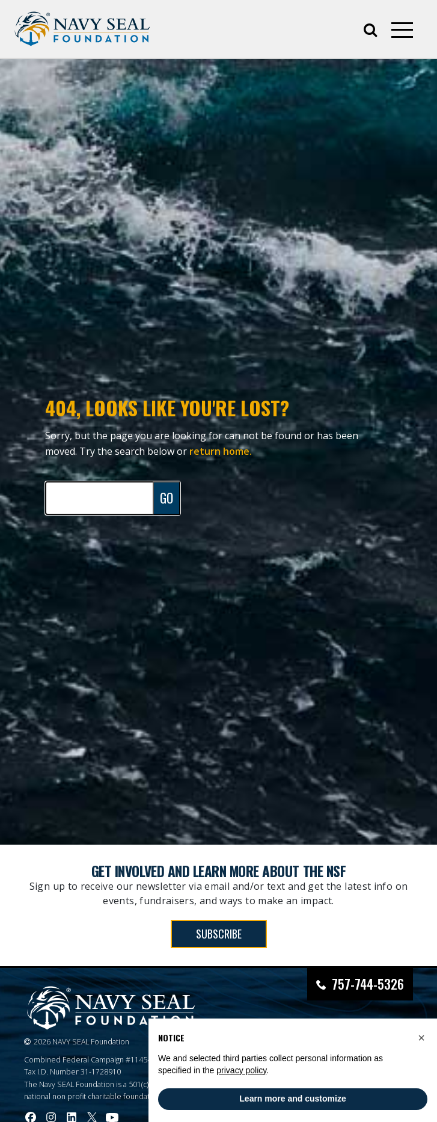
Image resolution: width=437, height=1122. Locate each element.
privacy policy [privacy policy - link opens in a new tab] (241, 1070)
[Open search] (370, 29)
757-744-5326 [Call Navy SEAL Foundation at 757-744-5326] (368, 984)
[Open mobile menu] (402, 30)
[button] (421, 1037)
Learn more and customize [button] (292, 1098)
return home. (220, 451)
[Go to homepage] (82, 28)
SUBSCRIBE (219, 934)
